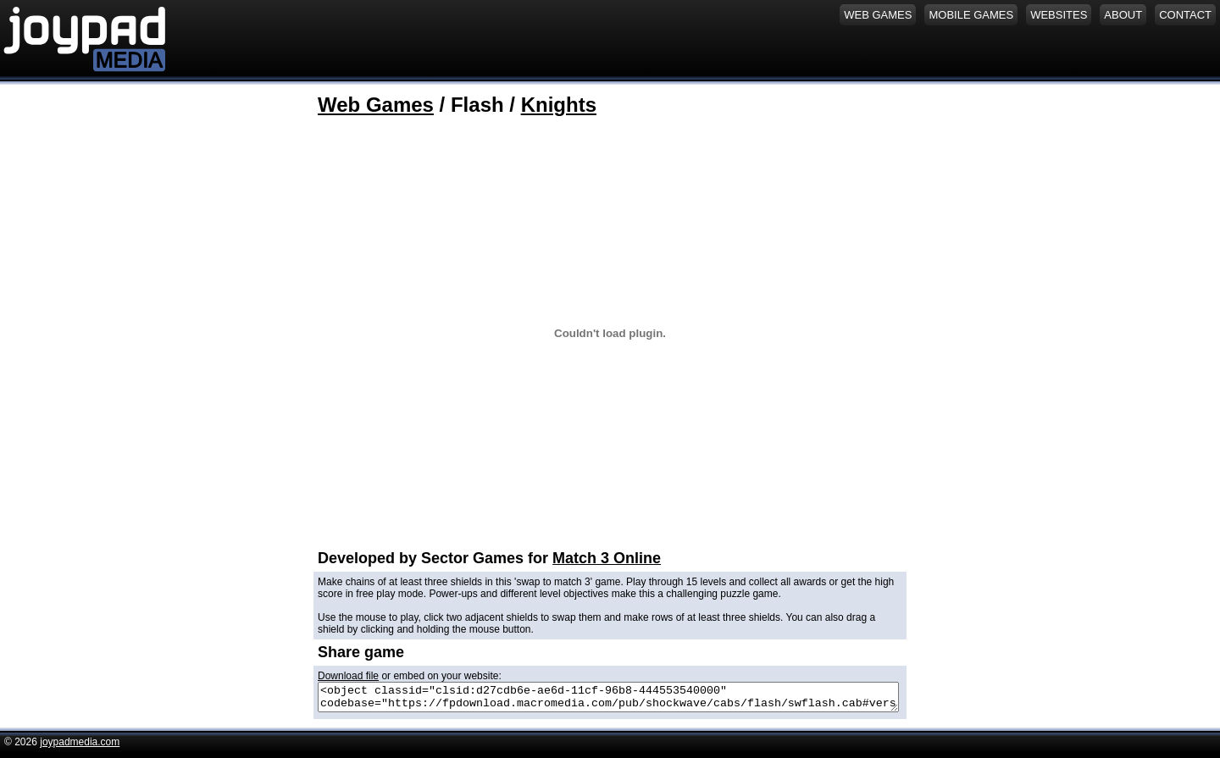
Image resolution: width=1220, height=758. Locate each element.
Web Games (376, 104)
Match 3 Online (606, 558)
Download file (348, 676)
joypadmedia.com (79, 747)
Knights (558, 104)
